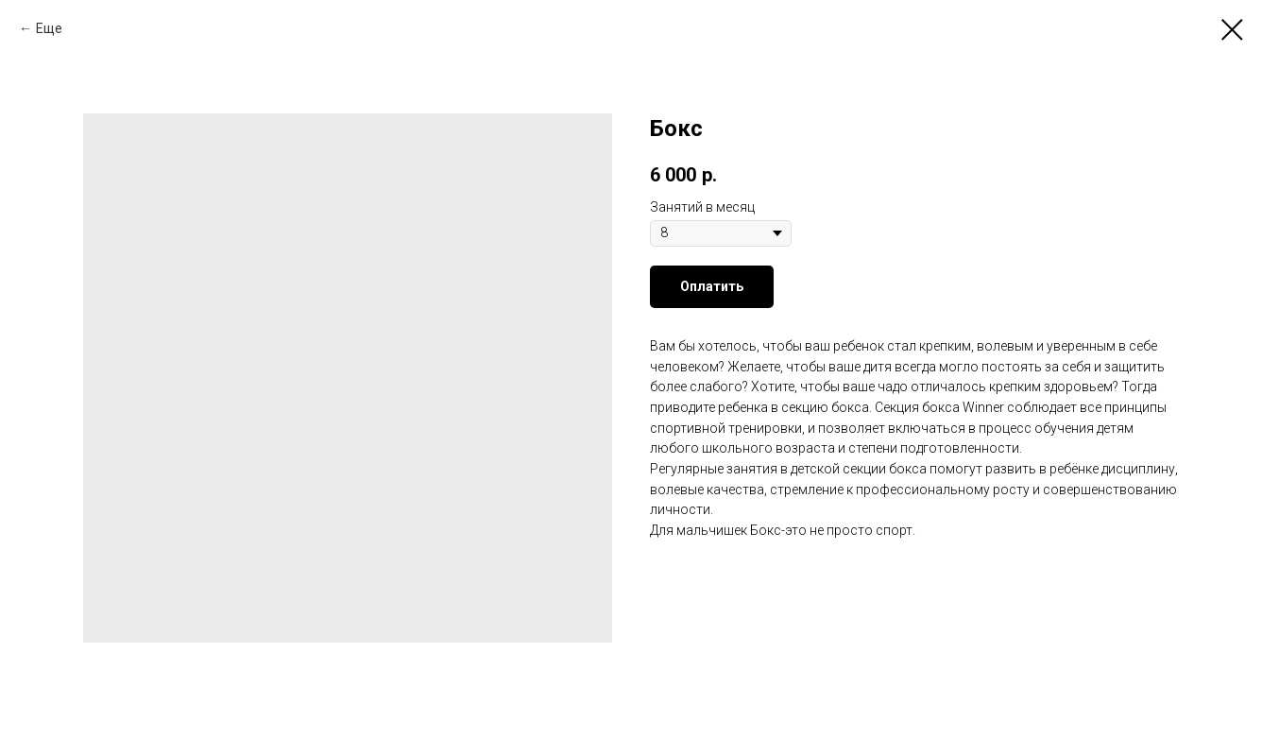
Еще (49, 28)
